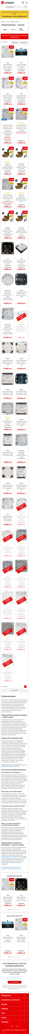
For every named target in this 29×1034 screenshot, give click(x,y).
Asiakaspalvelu (6, 995)
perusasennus (17, 858)
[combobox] (16, 6)
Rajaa (24, 42)
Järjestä (15, 42)
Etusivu (3, 21)
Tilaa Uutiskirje (14, 982)
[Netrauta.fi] (7, 2)
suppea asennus (10, 858)
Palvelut (3, 1018)
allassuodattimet (5, 868)
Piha (8, 21)
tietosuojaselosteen (12, 988)
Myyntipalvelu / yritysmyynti (10, 1000)
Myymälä (4, 1004)
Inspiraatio (4, 1022)
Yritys (3, 1013)
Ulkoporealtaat (15, 21)
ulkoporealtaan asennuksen (7, 856)
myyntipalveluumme (13, 862)
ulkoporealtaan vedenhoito (14, 867)
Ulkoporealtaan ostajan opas (12, 766)
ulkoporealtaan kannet (15, 868)
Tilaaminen (4, 1009)
